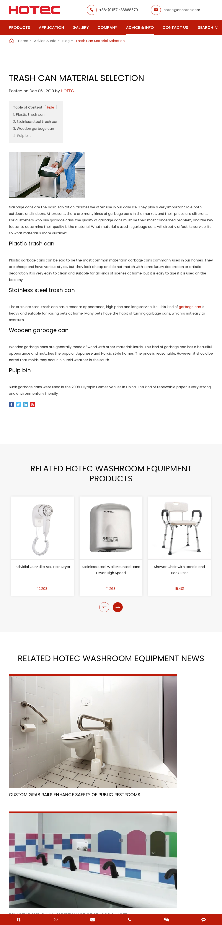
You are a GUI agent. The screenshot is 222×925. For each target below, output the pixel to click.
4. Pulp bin (22, 135)
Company (107, 27)
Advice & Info (140, 27)
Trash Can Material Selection (100, 40)
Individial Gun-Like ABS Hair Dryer (42, 574)
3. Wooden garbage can (33, 128)
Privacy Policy (123, 895)
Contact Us (175, 27)
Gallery (81, 27)
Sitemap (93, 895)
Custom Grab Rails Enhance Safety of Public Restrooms (39, 736)
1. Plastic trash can (28, 114)
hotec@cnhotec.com (181, 9)
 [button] (104, 615)
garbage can (190, 310)
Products (19, 27)
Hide (50, 107)
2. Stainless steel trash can (35, 121)
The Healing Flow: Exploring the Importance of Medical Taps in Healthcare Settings (180, 729)
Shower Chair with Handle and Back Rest (179, 577)
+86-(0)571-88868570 (118, 9)
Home (23, 40)
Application (51, 27)
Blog (66, 40)
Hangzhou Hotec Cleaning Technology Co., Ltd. (105, 887)
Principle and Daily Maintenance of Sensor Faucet (107, 730)
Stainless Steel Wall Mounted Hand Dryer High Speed (111, 577)
